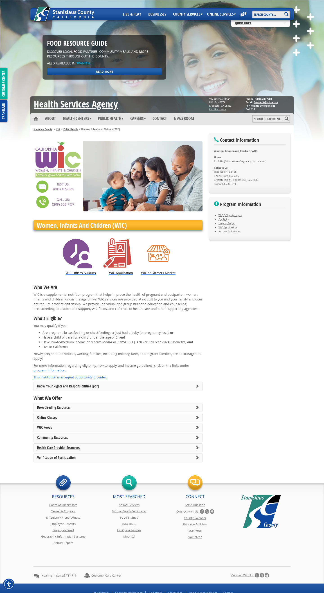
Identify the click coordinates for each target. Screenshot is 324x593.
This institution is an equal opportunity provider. (70, 377)
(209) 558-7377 (231, 175)
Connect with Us (187, 511)
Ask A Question (195, 505)
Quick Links (243, 23)
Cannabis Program (63, 511)
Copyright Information (129, 577)
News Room (184, 118)
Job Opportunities (129, 530)
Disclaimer (155, 577)
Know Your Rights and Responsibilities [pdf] (68, 386)
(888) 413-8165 (228, 171)
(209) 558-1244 (227, 183)
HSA (58, 129)
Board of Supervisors (63, 505)
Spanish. (83, 63)
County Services (187, 14)
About (50, 118)
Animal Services (129, 505)
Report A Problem (195, 524)
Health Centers (77, 118)
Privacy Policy (100, 577)
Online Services (221, 14)
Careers (138, 118)
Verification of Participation (56, 458)
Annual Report (63, 543)
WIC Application (227, 227)
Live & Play (132, 14)
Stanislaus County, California (166, 589)
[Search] (286, 13)
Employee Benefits (63, 524)
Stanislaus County (43, 129)
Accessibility (175, 577)
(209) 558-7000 (263, 99)
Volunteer (195, 537)
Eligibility (223, 219)
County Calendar (195, 518)
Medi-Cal (129, 536)
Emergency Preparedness (63, 517)
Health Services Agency (76, 103)
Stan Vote (195, 531)
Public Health (111, 118)
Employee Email (63, 530)
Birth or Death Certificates (129, 511)
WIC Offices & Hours (230, 215)
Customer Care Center (106, 559)
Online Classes (47, 418)
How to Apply (226, 223)
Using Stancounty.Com (203, 577)
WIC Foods (44, 428)
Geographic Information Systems (63, 536)
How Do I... (129, 524)
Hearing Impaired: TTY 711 (58, 559)
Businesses (157, 14)
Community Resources (52, 438)
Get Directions (217, 109)
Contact (160, 118)
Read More (104, 72)
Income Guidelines (229, 231)
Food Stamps (129, 517)
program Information (49, 370)
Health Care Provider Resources (58, 448)
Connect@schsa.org (266, 102)
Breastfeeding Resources (54, 407)
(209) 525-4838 (250, 179)
